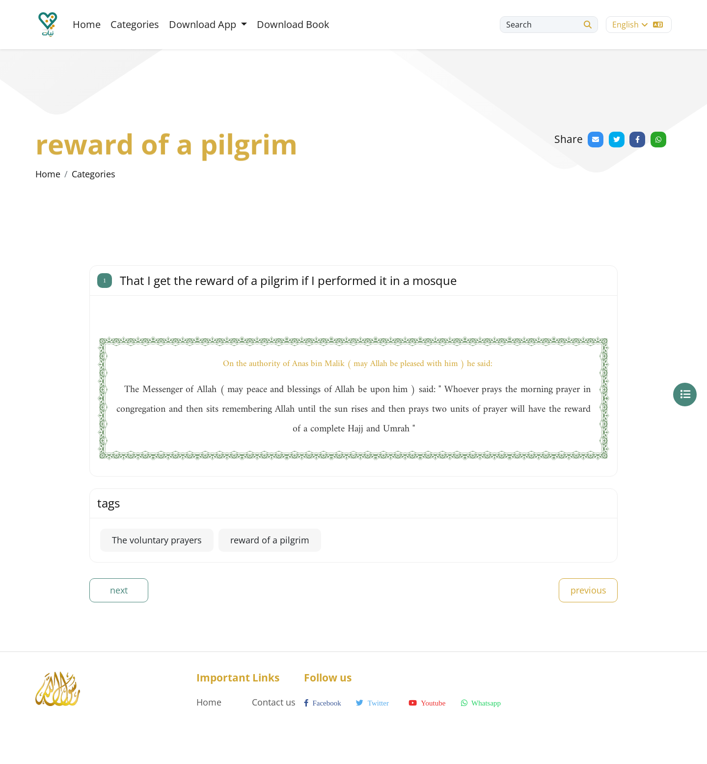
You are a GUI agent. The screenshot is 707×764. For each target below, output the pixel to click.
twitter (372, 703)
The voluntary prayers (157, 540)
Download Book (293, 24)
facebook (322, 703)
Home (87, 24)
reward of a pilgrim (269, 540)
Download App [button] (204, 24)
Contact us (274, 702)
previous (588, 590)
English (637, 24)
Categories (134, 24)
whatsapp (481, 703)
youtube (426, 703)
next (119, 590)
